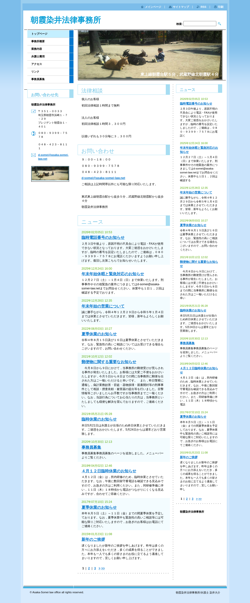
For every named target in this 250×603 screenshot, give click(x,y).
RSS (203, 6)
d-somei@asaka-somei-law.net (103, 178)
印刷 (220, 6)
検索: (179, 23)
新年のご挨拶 (93, 539)
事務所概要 (38, 41)
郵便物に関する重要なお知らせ (109, 362)
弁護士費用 (38, 56)
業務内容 (36, 48)
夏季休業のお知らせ (99, 334)
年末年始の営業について (103, 306)
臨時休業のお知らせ (99, 419)
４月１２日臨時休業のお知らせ (109, 471)
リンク (35, 71)
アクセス (36, 64)
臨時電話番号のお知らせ (103, 237)
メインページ (153, 6)
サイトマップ (181, 6)
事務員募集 (91, 447)
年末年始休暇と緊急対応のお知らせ (113, 274)
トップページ (39, 33)
